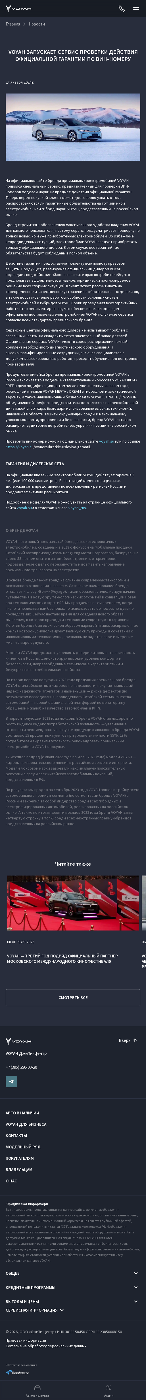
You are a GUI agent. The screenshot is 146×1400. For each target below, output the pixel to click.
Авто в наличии (22, 1113)
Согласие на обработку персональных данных (46, 1345)
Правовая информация (26, 1340)
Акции (109, 1390)
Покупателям (20, 1158)
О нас (11, 1181)
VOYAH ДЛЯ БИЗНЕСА (26, 1124)
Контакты (16, 1135)
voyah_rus (77, 507)
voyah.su (106, 441)
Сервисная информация (32, 1310)
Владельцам (19, 1169)
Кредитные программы (30, 1287)
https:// (12, 446)
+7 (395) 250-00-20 (21, 1067)
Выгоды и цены (22, 1301)
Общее (13, 1273)
